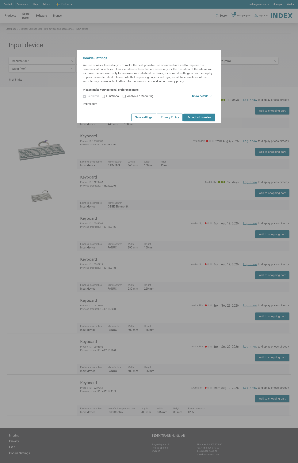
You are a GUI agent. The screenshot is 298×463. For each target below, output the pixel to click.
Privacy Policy (170, 117)
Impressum (90, 104)
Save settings (143, 117)
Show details (202, 96)
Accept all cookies (199, 117)
